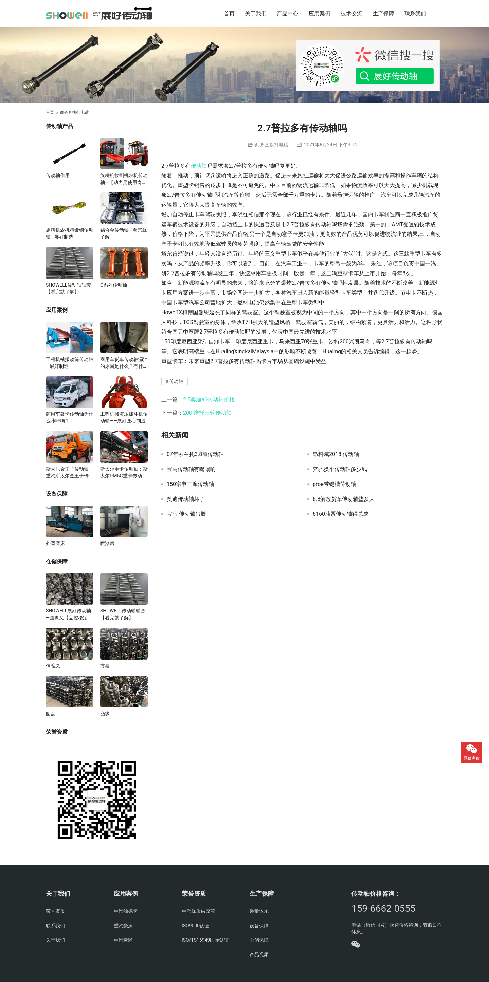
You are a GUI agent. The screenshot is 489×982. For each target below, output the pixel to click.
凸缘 (105, 713)
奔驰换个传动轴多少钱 (340, 469)
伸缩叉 (53, 665)
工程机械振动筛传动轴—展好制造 (69, 363)
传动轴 (199, 166)
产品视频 (259, 954)
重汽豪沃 (123, 925)
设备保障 (259, 925)
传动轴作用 (58, 175)
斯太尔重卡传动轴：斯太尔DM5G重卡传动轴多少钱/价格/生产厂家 (124, 472)
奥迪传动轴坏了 (186, 499)
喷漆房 (107, 543)
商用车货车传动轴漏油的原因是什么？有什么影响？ (124, 363)
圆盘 (50, 713)
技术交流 (351, 13)
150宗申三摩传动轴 (190, 484)
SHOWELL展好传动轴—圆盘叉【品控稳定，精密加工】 (69, 614)
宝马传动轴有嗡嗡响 (191, 469)
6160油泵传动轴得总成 (340, 514)
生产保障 (383, 13)
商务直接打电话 (271, 144)
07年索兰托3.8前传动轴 (195, 454)
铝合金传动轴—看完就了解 (123, 233)
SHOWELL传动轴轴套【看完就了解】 (68, 288)
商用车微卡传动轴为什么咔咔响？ (69, 417)
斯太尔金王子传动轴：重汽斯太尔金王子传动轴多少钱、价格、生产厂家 (69, 472)
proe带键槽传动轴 (334, 484)
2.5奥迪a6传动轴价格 (209, 399)
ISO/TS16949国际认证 (205, 940)
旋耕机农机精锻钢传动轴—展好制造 (69, 233)
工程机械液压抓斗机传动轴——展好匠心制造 (124, 417)
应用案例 (319, 13)
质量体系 (259, 911)
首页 (229, 13)
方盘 (105, 665)
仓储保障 (259, 940)
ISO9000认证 (195, 925)
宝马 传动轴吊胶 (186, 514)
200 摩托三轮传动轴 (207, 413)
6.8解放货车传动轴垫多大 (344, 499)
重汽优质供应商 (198, 911)
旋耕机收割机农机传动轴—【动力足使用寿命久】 (124, 179)
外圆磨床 (55, 543)
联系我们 (415, 13)
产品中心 (287, 13)
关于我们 (256, 13)
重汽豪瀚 (123, 940)
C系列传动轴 (113, 285)
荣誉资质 (55, 911)
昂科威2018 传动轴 (336, 454)
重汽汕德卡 (126, 911)
